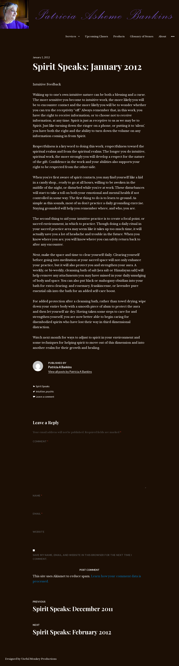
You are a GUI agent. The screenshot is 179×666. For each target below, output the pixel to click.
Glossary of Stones (141, 36)
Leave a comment (45, 396)
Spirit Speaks (43, 386)
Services (70, 36)
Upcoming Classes (96, 36)
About (162, 36)
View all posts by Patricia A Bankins (70, 371)
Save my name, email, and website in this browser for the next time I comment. (82, 556)
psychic (50, 391)
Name (37, 495)
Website (38, 531)
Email (37, 513)
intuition (40, 391)
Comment (40, 441)
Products (119, 36)
